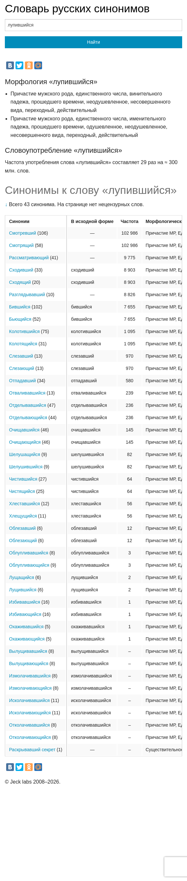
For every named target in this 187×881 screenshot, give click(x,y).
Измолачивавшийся (29, 675)
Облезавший (22, 528)
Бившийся (19, 306)
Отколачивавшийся (29, 725)
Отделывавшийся (27, 405)
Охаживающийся (27, 638)
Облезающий (23, 540)
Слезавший (21, 356)
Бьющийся (20, 319)
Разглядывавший (27, 294)
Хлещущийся (23, 516)
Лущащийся (21, 577)
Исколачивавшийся (29, 700)
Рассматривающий (29, 257)
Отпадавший (22, 380)
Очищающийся (25, 442)
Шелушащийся (24, 454)
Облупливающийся (29, 565)
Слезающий (21, 368)
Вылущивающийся (28, 663)
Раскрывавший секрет (32, 749)
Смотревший (22, 233)
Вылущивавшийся (28, 651)
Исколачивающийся (30, 712)
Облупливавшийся (28, 552)
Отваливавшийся (27, 393)
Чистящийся (22, 491)
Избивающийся (25, 614)
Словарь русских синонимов (77, 8)
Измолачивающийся (30, 688)
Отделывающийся (28, 417)
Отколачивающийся (30, 737)
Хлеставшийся (24, 503)
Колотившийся (24, 331)
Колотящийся (23, 343)
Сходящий (20, 282)
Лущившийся (23, 589)
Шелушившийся (25, 466)
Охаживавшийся (26, 626)
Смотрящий (21, 245)
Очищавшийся (24, 429)
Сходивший (21, 270)
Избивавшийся (24, 602)
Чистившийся (23, 479)
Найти (93, 42)
